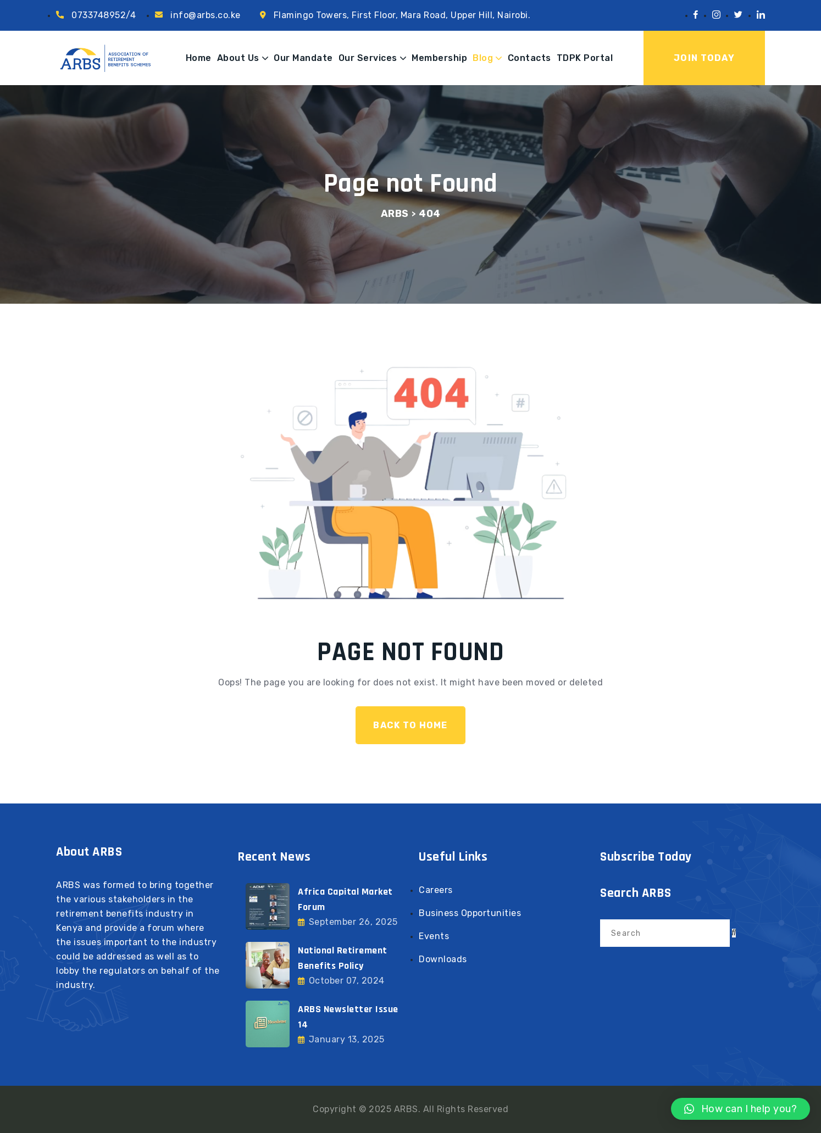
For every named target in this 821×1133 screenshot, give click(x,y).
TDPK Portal (585, 58)
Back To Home (410, 725)
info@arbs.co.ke (205, 15)
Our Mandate (303, 58)
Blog (483, 58)
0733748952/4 (103, 15)
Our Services (368, 58)
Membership (439, 58)
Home (199, 58)
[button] (740, 1109)
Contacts (529, 58)
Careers (436, 890)
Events (434, 936)
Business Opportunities (470, 913)
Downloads (443, 959)
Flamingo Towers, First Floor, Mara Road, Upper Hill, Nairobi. (402, 15)
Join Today (704, 58)
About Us (238, 58)
